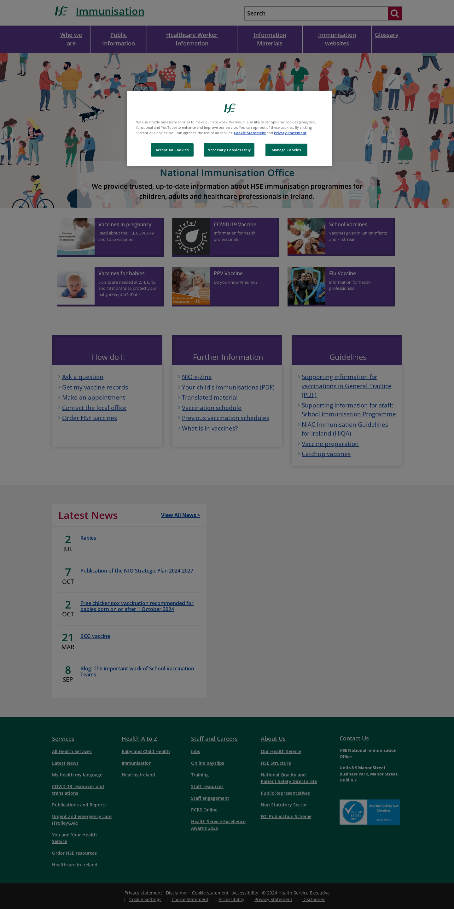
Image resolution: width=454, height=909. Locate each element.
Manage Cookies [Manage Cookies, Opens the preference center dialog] (286, 149)
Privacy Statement (290, 132)
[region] (229, 128)
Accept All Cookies (172, 149)
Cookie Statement (250, 132)
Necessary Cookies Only (229, 149)
